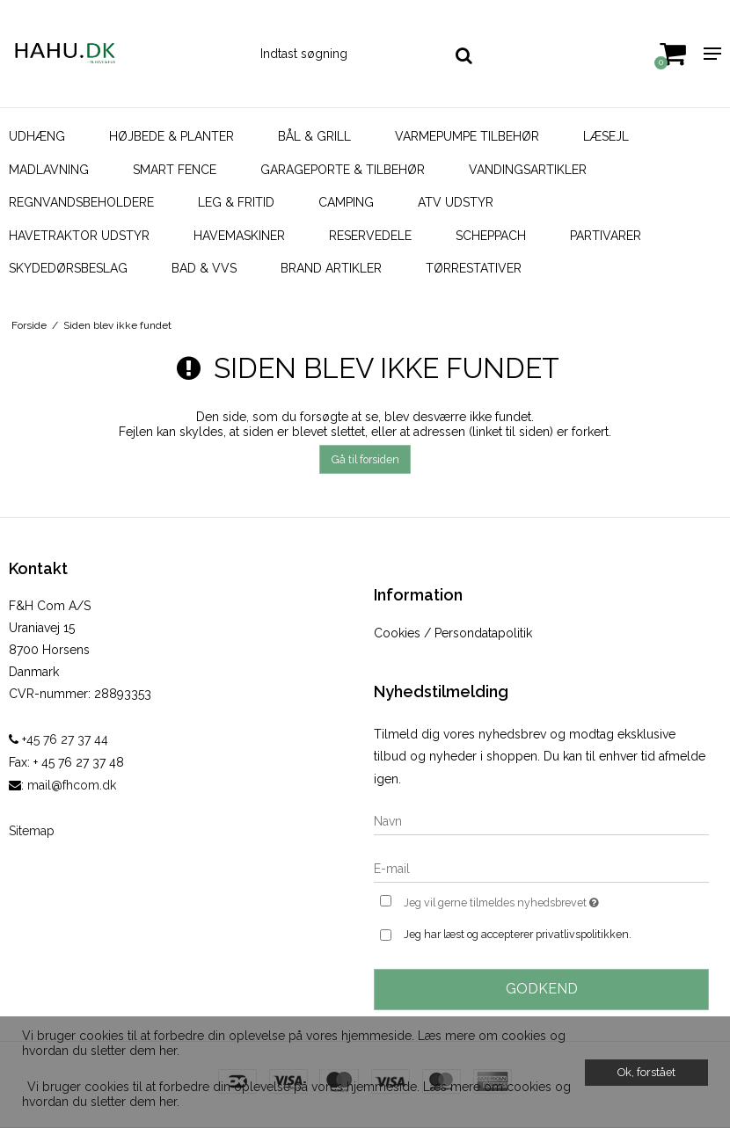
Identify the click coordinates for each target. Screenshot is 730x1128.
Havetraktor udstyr (79, 236)
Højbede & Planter (171, 136)
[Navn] (541, 820)
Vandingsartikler (528, 170)
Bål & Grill (314, 136)
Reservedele (370, 236)
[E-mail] (541, 868)
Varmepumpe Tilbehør (467, 136)
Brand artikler (331, 268)
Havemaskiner (239, 236)
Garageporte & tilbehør (342, 170)
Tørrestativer (474, 268)
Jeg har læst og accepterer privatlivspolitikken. (517, 934)
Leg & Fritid (236, 202)
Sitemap (32, 831)
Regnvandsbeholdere (81, 202)
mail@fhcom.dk (71, 785)
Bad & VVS (204, 268)
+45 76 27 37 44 (58, 739)
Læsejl (606, 136)
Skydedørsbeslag (68, 268)
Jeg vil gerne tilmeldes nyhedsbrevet (545, 901)
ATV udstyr (455, 202)
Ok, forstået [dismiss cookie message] (646, 1072)
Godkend (542, 988)
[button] (24, 1073)
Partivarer (605, 236)
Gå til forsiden (365, 459)
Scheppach (491, 236)
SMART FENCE (174, 170)
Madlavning (49, 170)
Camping (346, 202)
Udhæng (37, 136)
